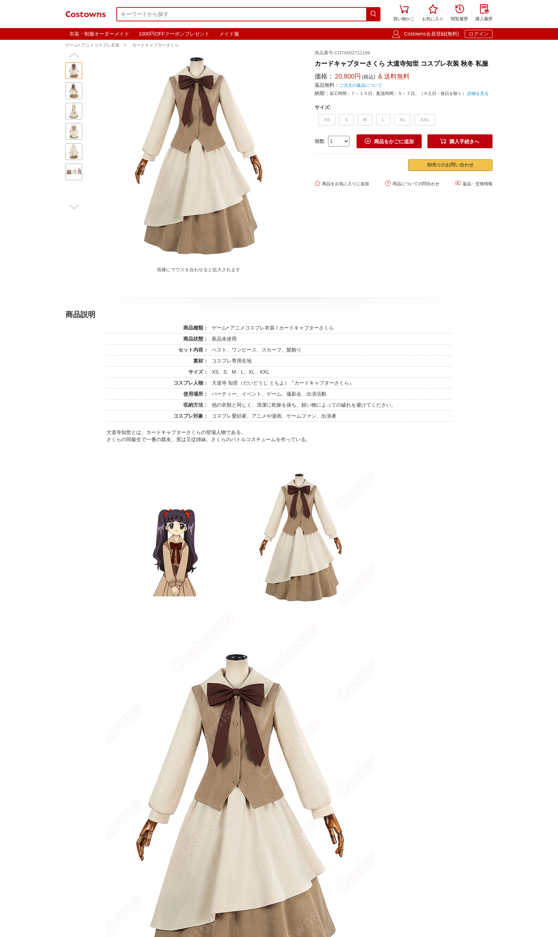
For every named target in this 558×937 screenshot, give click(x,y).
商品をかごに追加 (389, 141)
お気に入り (432, 13)
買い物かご (404, 13)
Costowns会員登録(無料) (431, 34)
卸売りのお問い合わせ (450, 164)
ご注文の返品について (360, 85)
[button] (73, 55)
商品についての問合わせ (412, 183)
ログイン (479, 34)
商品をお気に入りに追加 (342, 183)
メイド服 (229, 34)
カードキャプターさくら (155, 45)
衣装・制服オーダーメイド (99, 34)
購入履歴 (484, 13)
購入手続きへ (459, 141)
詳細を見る (478, 93)
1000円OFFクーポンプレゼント (174, 34)
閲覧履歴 (459, 13)
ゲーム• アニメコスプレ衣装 (92, 45)
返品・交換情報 (474, 183)
